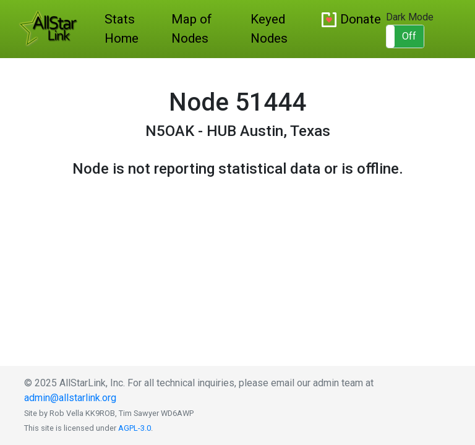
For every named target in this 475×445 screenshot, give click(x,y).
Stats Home (122, 29)
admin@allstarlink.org (70, 398)
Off (409, 36)
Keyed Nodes (269, 29)
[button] (405, 36)
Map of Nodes (191, 29)
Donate (360, 19)
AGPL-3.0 (134, 428)
